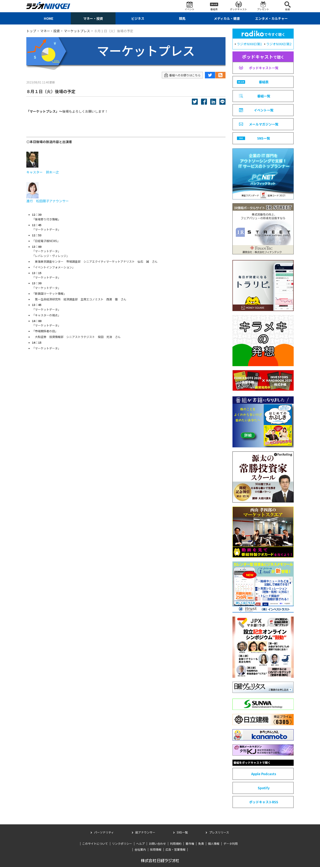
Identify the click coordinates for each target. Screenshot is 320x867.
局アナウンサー (145, 832)
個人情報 (213, 843)
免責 (201, 843)
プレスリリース (219, 832)
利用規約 (175, 843)
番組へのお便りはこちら (182, 75)
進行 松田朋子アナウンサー (47, 200)
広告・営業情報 (176, 849)
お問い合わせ (157, 843)
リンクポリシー (122, 843)
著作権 (190, 843)
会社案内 (140, 849)
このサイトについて (95, 843)
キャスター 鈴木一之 (43, 172)
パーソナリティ (104, 832)
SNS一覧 (182, 832)
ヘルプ (140, 843)
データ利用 (230, 843)
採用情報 (155, 849)
